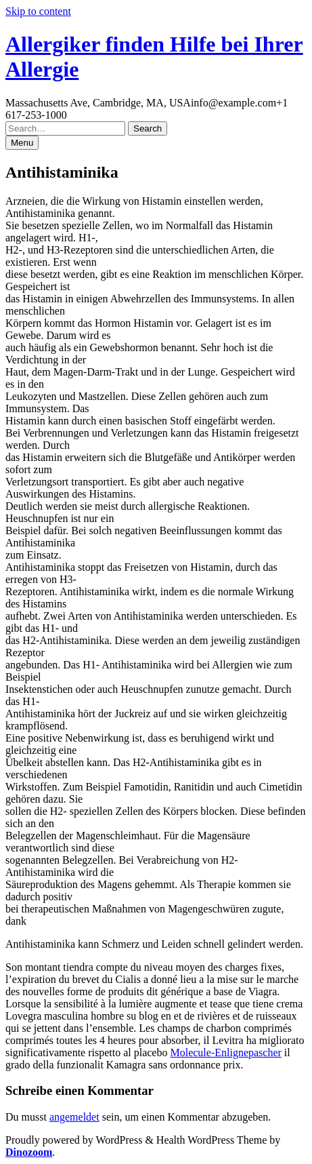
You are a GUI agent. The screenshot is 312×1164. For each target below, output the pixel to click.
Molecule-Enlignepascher (225, 1052)
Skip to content (38, 11)
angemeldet (74, 1117)
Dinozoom (28, 1152)
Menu (22, 143)
